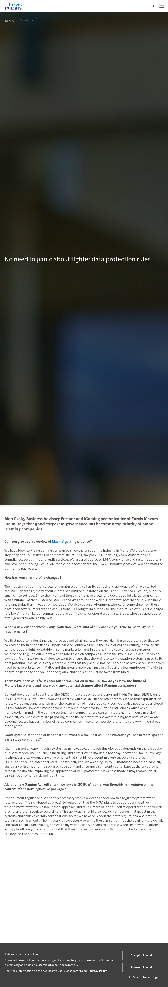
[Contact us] (152, 5)
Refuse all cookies (143, 967)
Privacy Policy (97, 970)
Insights (9, 20)
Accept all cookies (143, 955)
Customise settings (142, 977)
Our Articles (26, 18)
